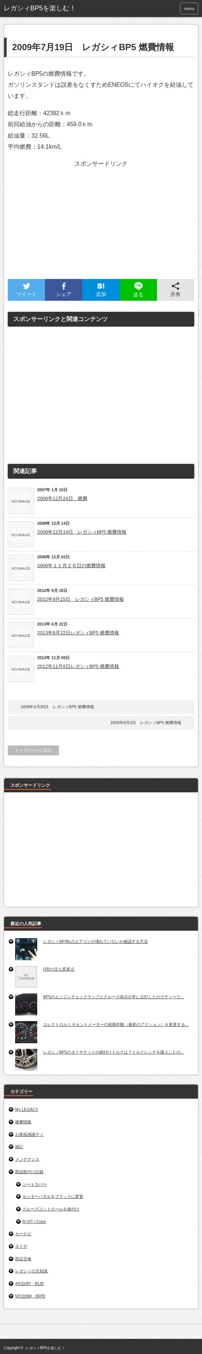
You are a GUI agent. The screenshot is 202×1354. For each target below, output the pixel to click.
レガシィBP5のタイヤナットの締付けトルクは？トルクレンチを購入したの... (113, 1052)
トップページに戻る (33, 750)
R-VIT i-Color (34, 1221)
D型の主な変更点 (58, 969)
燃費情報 (23, 1122)
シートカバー (34, 1184)
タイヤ (21, 1246)
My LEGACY (26, 1109)
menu (189, 8)
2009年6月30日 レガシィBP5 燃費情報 (57, 706)
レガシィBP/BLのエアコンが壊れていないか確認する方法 (95, 941)
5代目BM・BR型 (30, 1296)
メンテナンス (27, 1159)
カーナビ (23, 1233)
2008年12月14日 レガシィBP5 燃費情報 (81, 532)
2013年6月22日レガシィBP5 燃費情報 (78, 632)
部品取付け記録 (29, 1171)
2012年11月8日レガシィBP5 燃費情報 (78, 666)
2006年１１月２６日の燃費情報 (71, 565)
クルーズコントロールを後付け (50, 1209)
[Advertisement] (99, 227)
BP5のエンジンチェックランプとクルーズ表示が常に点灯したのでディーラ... (113, 997)
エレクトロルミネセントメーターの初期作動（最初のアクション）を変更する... (115, 1024)
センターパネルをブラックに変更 (52, 1196)
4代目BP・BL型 (29, 1283)
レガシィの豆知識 (31, 1271)
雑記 (19, 1146)
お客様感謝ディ (29, 1134)
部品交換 (23, 1259)
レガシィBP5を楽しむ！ (45, 1348)
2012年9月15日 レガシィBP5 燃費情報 (80, 599)
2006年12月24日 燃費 (62, 498)
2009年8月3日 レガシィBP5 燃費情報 (145, 722)
